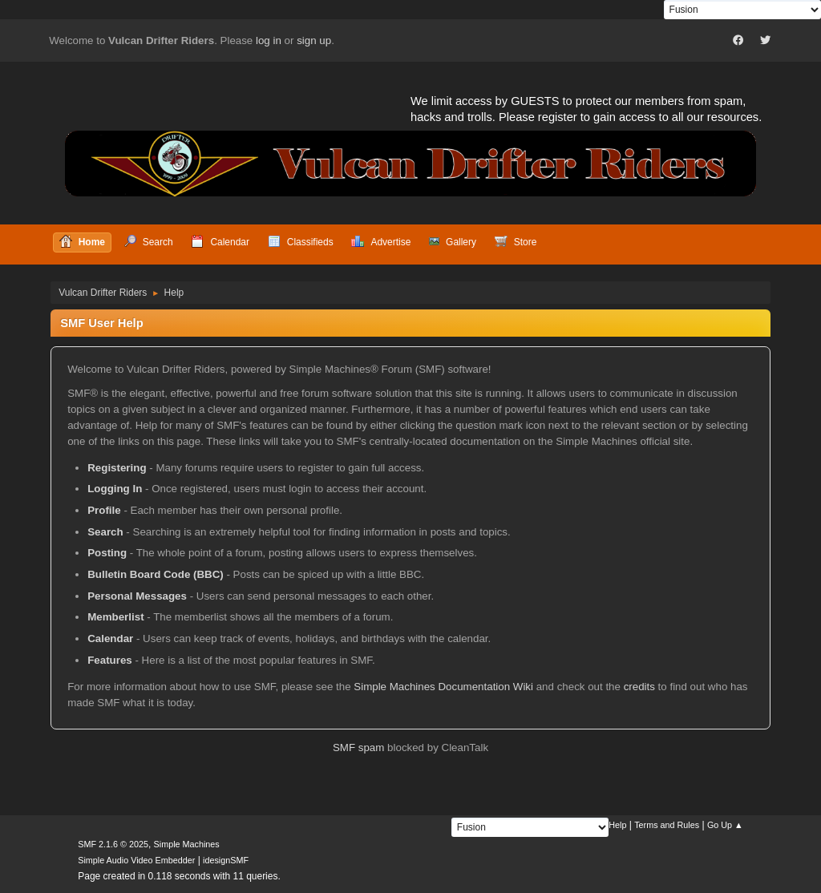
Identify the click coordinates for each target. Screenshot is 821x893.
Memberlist (115, 617)
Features (109, 660)
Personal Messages (137, 596)
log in (268, 40)
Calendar (110, 638)
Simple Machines (187, 844)
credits (639, 687)
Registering (116, 468)
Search (105, 532)
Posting (107, 553)
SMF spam (358, 747)
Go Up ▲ (725, 825)
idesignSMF (226, 860)
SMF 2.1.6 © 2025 (113, 844)
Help (617, 825)
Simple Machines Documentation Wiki (443, 687)
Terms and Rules (666, 825)
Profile (103, 510)
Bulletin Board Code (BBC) (155, 574)
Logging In (114, 489)
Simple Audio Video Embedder (136, 860)
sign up (314, 40)
